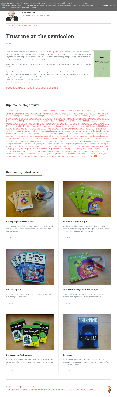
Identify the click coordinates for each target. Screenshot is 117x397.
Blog (22, 389)
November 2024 (83, 154)
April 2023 (60, 151)
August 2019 (70, 144)
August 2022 (15, 151)
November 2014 (102, 133)
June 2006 (69, 111)
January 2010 (105, 121)
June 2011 (19, 126)
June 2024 (40, 154)
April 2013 (19, 131)
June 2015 (71, 136)
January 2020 (105, 144)
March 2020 (23, 146)
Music (71, 389)
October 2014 (91, 133)
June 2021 (23, 149)
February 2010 (12, 123)
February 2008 (72, 116)
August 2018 (98, 141)
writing (27, 82)
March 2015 (45, 136)
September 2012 (54, 128)
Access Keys (32, 387)
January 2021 (96, 146)
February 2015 (35, 136)
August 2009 (45, 121)
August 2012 (41, 128)
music (23, 82)
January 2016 (16, 139)
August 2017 (41, 141)
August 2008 (23, 118)
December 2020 (84, 146)
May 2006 (60, 111)
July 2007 (93, 113)
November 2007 (36, 116)
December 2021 (57, 149)
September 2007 (12, 116)
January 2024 (10, 154)
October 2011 (60, 126)
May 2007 (76, 113)
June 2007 (84, 113)
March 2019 (52, 144)
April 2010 (32, 123)
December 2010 (86, 123)
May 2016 (47, 139)
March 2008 (83, 116)
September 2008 (35, 118)
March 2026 (75, 156)
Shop (89, 389)
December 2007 (49, 116)
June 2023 (77, 151)
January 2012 (97, 126)
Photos (76, 389)
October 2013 (69, 131)
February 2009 (95, 118)
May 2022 (100, 149)
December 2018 (29, 144)
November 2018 (17, 144)
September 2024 (59, 154)
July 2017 (33, 141)
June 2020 (49, 146)
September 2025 (29, 156)
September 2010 (62, 123)
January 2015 (23, 136)
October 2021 (33, 149)
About (94, 389)
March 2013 (10, 131)
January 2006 (32, 111)
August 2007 (102, 113)
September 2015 (83, 136)
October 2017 (53, 141)
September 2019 (82, 144)
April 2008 (92, 116)
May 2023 (69, 151)
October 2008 (47, 118)
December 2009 (94, 121)
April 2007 (67, 113)
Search (12, 387)
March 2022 (92, 149)
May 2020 (40, 146)
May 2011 (10, 126)
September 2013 (57, 131)
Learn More (103, 5)
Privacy (23, 387)
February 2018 (88, 141)
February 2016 (27, 139)
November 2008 (59, 118)
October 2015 (95, 136)
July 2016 (55, 139)
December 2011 (85, 126)
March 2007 (59, 113)
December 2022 (40, 151)
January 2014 (106, 131)
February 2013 (101, 128)
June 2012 (24, 128)
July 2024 (49, 154)
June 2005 (9, 111)
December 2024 (96, 154)
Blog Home (30, 87)
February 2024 (22, 154)
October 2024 (72, 154)
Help (18, 387)
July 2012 (33, 128)
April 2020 (32, 146)
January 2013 (89, 128)
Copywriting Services (32, 389)
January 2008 (60, 116)
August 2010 (50, 123)
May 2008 (100, 116)
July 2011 (27, 126)
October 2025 (41, 156)
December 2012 (78, 128)
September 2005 (20, 111)
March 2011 (97, 123)
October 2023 (88, 151)
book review (15, 82)
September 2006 (98, 111)
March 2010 (23, 123)
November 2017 (64, 141)
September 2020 (60, 146)
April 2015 (54, 136)
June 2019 (60, 144)
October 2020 (72, 146)
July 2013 (36, 131)
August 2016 (64, 139)
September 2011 (48, 126)
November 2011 (72, 126)
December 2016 (11, 141)
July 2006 (77, 111)
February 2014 (12, 133)
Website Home (41, 87)
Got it (112, 5)
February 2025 (16, 156)
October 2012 (66, 128)
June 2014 (49, 133)
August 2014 (66, 133)
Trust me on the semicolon (40, 36)
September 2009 (57, 121)
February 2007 (48, 113)
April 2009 (10, 121)
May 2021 (14, 149)
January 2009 (84, 118)
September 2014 (78, 133)
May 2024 (32, 154)
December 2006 (35, 113)
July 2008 (14, 118)
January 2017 (23, 141)
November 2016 (100, 139)
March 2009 (106, 118)
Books (43, 389)
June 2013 (28, 131)
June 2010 (40, 123)
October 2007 (24, 116)
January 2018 (76, 141)
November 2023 (99, 151)
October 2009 (69, 121)
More (11, 237)
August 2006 (86, 111)
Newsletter (15, 389)
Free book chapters (54, 389)
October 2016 (88, 139)
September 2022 (27, 151)
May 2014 (40, 133)
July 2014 (57, 133)
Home (8, 25)
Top (7, 387)
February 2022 (81, 149)
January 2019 (41, 144)
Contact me (42, 387)
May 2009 (19, 121)
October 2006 (11, 113)
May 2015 (63, 136)
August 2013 (45, 131)
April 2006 (52, 111)
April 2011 (106, 123)
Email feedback (52, 87)
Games (83, 389)
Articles (64, 389)
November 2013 (81, 131)
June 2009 (27, 121)
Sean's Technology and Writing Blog (24, 25)
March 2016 (38, 139)
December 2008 (72, 118)
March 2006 (43, 111)
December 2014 (11, 136)
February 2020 (12, 146)
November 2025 (53, 156)
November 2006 (23, 113)
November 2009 (81, 121)
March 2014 (23, 133)
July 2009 (36, 121)
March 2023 (52, 151)
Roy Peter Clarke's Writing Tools (63, 52)
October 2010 (74, 123)
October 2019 (94, 144)
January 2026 (65, 156)
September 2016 (76, 139)
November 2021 (45, 149)
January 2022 (69, 149)
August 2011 (36, 126)
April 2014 (32, 133)
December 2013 (94, 131)
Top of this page (86, 156)
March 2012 (15, 128)
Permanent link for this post (15, 87)
